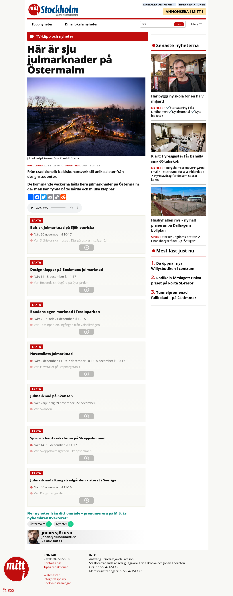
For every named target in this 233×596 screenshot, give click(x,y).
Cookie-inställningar (57, 583)
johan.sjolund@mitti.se (59, 537)
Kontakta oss (53, 563)
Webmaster (52, 575)
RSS (8, 590)
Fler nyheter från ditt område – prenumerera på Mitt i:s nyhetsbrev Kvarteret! (77, 515)
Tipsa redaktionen (56, 567)
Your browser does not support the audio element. (54, 208)
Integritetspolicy (55, 579)
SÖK (179, 24)
